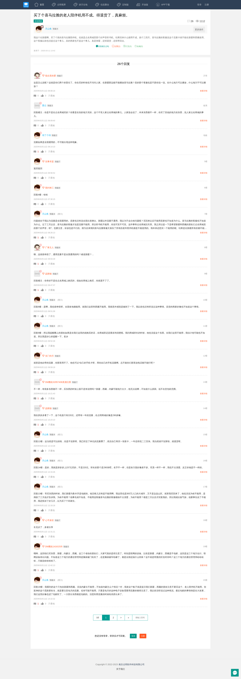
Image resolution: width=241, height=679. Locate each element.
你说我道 (38, 21)
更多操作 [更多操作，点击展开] (200, 29)
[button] (37, 95)
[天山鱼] (37, 213)
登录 (199, 4)
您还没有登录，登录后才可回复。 (120, 636)
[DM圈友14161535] (37, 546)
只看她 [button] (51, 95)
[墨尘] (37, 105)
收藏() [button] (138, 46)
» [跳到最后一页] (128, 617)
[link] (40, 73)
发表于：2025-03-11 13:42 (44, 51)
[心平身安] (37, 520)
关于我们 (120, 669)
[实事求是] (37, 161)
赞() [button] (116, 46)
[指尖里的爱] (37, 75)
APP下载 (163, 4)
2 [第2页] (113, 617)
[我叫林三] (37, 187)
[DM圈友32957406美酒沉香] (37, 382)
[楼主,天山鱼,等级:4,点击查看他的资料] (52, 28)
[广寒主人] (37, 247)
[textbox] (140, 617)
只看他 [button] (51, 151)
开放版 (142, 4)
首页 (39, 4)
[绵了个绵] (37, 135)
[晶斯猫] (37, 273)
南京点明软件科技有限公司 (131, 664)
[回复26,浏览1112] (195, 21)
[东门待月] (37, 355)
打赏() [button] (127, 46)
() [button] (102, 46)
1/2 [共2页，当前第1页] (97, 618)
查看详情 (203, 91)
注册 (207, 4)
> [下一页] (121, 617)
